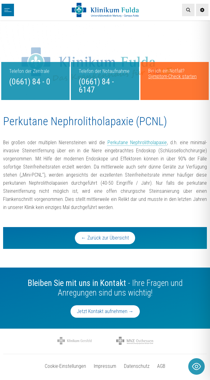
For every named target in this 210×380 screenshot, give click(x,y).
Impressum (105, 366)
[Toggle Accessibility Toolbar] (196, 366)
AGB (161, 366)
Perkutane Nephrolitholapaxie (137, 142)
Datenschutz (136, 366)
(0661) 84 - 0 (29, 82)
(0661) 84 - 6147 (96, 86)
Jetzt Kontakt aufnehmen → (105, 311)
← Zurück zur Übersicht (105, 238)
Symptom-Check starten (172, 76)
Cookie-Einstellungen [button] (65, 366)
